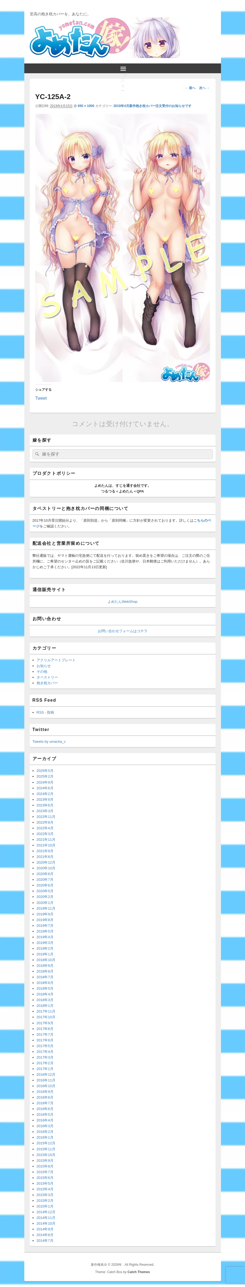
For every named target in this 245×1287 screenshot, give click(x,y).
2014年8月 (45, 1235)
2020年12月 (46, 862)
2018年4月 (45, 994)
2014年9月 (45, 1229)
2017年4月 (45, 1052)
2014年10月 (46, 1223)
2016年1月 (45, 1137)
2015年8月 (45, 1166)
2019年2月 (45, 948)
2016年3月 (45, 1126)
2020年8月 (45, 874)
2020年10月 (46, 868)
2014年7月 (45, 1241)
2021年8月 (45, 857)
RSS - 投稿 (45, 712)
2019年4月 (45, 937)
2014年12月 (46, 1212)
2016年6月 (45, 1109)
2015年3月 (45, 1195)
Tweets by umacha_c (49, 741)
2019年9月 (45, 914)
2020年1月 (45, 903)
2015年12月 (46, 1143)
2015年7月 (45, 1172)
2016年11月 (46, 1080)
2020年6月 (45, 885)
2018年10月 (46, 960)
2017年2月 (45, 1063)
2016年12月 (46, 1074)
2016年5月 (45, 1114)
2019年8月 (45, 920)
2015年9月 (45, 1160)
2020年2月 (45, 897)
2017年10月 (46, 1017)
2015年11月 (46, 1149)
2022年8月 (45, 822)
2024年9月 (45, 782)
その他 (42, 672)
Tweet (41, 398)
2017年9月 (45, 1023)
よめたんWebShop (122, 602)
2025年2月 (45, 776)
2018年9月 (45, 966)
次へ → (204, 88)
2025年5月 (45, 771)
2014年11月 (46, 1218)
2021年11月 (46, 839)
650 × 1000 (86, 106)
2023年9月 (45, 799)
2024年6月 (45, 788)
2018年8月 (45, 971)
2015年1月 (45, 1206)
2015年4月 (45, 1189)
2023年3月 (45, 811)
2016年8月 (45, 1097)
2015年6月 (45, 1178)
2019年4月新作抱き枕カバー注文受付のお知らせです (152, 106)
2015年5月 (45, 1183)
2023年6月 (45, 805)
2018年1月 (45, 1006)
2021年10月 (46, 845)
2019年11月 (46, 908)
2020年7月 (45, 880)
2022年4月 (45, 828)
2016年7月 (45, 1103)
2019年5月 (45, 931)
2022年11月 (46, 817)
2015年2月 (45, 1201)
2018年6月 (45, 983)
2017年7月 (45, 1034)
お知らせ (44, 666)
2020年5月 (45, 891)
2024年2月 (45, 794)
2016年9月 (45, 1092)
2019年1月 (45, 954)
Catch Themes (139, 1272)
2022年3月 (45, 834)
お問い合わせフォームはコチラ (122, 631)
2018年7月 (45, 977)
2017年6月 (45, 1040)
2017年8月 (45, 1029)
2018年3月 (45, 1000)
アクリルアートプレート (56, 660)
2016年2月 (45, 1132)
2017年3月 (45, 1057)
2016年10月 (46, 1086)
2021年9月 (45, 851)
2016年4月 (45, 1120)
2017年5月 (45, 1046)
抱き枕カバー (47, 683)
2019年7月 (45, 926)
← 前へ (190, 88)
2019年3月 (45, 943)
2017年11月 (46, 1011)
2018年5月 (45, 988)
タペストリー (47, 677)
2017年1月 (45, 1069)
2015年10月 (46, 1155)
